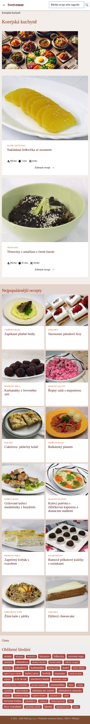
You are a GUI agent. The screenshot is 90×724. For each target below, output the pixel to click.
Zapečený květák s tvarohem (16, 561)
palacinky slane (59, 679)
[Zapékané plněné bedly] (23, 309)
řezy (70, 701)
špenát (48, 706)
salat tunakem (22, 691)
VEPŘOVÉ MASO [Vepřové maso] (12, 330)
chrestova (22, 662)
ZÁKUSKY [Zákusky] (53, 330)
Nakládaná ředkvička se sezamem (29, 149)
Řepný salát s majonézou (64, 390)
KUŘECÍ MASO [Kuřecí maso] (11, 499)
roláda (80, 685)
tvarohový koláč (21, 695)
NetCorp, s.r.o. (30, 718)
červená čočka (12, 700)
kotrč (66, 667)
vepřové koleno (39, 695)
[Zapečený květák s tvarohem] (23, 535)
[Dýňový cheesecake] (67, 592)
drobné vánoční (39, 662)
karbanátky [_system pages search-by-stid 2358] (37, 667)
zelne (66, 695)
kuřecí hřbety (79, 668)
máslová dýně (76, 673)
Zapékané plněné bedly (19, 334)
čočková (43, 701)
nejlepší (7, 679)
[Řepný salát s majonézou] (67, 366)
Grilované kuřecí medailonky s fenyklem (19, 505)
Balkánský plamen (60, 447)
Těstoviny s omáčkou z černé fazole (31, 251)
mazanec (60, 673)
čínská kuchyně (57, 701)
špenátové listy (62, 707)
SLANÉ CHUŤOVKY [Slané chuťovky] (16, 146)
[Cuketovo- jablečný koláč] (23, 422)
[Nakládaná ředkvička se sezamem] (45, 107)
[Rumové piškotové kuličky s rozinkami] (67, 535)
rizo (71, 684)
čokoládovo (30, 701)
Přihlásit (75, 718)
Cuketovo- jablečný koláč (21, 447)
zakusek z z (55, 695)
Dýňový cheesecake (61, 616)
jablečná (7, 668)
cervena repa (76, 656)
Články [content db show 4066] (5, 640)
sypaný (7, 695)
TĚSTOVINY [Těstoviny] (13, 247)
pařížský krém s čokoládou (15, 685)
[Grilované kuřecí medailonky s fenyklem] (23, 479)
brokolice (31, 656)
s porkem (8, 691)
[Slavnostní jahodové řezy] (67, 309)
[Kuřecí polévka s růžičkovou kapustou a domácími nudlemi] (67, 479)
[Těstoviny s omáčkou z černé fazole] (45, 209)
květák (47, 673)
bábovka (59, 656)
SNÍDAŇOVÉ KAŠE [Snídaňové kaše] (13, 612)
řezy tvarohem (12, 706)
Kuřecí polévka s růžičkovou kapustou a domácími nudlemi (63, 507)
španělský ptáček (33, 707)
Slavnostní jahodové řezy (64, 334)
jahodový (21, 667)
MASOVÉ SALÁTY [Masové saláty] (56, 386)
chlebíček (8, 662)
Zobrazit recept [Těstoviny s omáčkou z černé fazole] (44, 269)
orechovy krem (40, 679)
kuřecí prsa (32, 673)
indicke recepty (71, 662)
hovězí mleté (55, 662)
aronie (8, 656)
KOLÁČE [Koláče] (8, 443)
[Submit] (87, 5)
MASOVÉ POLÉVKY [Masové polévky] (57, 499)
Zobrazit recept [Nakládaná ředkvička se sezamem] (44, 167)
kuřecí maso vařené (12, 673)
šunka (76, 707)
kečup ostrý (53, 668)
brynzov (45, 656)
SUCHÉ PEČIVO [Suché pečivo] (55, 556)
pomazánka (57, 684)
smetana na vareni (43, 690)
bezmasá (19, 656)
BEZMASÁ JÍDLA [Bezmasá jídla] (12, 386)
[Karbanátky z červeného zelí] (23, 366)
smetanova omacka (70, 690)
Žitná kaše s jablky (16, 616)
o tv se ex (20, 679)
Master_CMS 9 (63, 718)
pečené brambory (39, 685)
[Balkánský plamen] (67, 422)
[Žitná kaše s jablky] (23, 592)
